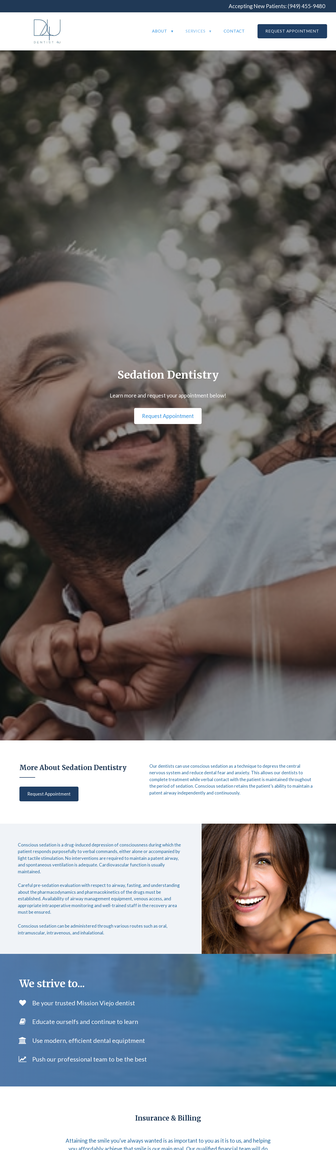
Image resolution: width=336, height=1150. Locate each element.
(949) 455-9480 (306, 6)
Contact (234, 31)
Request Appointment (292, 31)
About (159, 31)
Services (195, 31)
